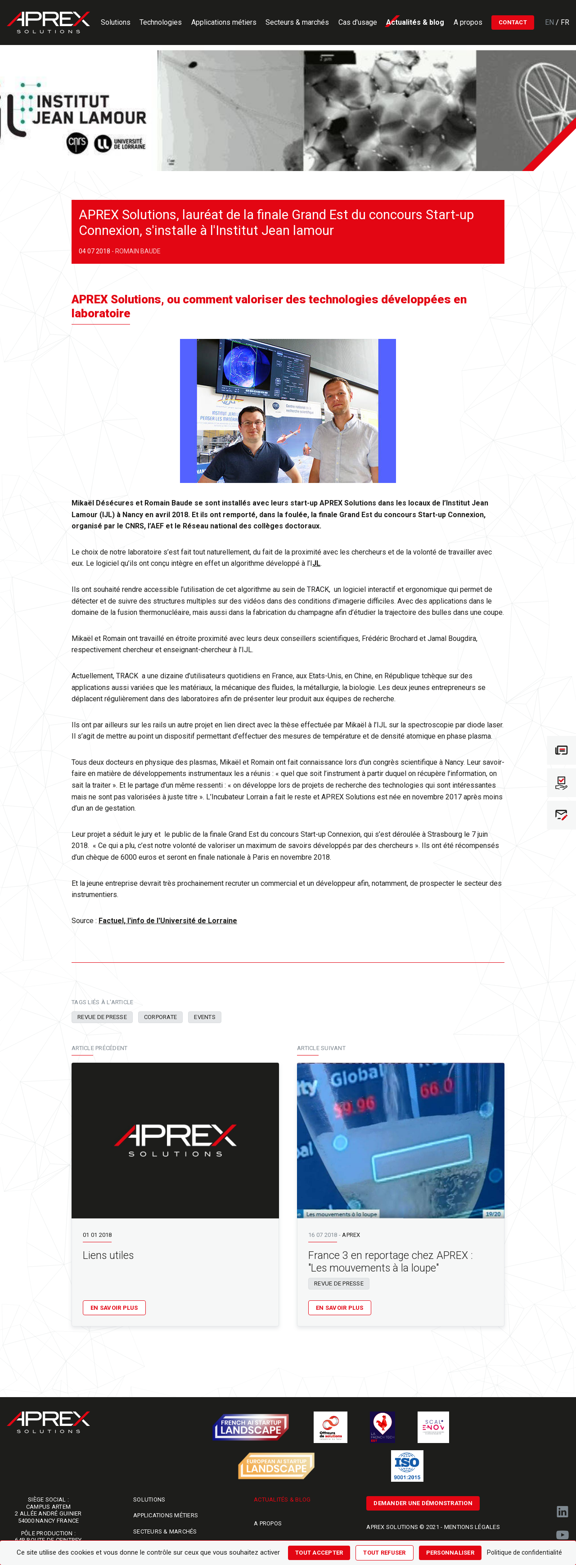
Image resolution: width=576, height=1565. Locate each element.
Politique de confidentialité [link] (524, 1552)
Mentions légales (472, 1527)
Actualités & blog (282, 1499)
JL (316, 563)
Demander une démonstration (423, 1503)
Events (205, 1017)
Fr (565, 22)
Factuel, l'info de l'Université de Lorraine (168, 920)
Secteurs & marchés (165, 1531)
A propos (268, 1523)
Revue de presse (102, 1017)
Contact (513, 22)
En (550, 22)
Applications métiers (165, 1515)
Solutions (149, 1499)
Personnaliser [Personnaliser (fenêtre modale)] (450, 1552)
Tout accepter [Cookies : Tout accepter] (319, 1552)
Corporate (160, 1017)
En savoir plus (114, 1307)
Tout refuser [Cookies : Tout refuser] (384, 1552)
